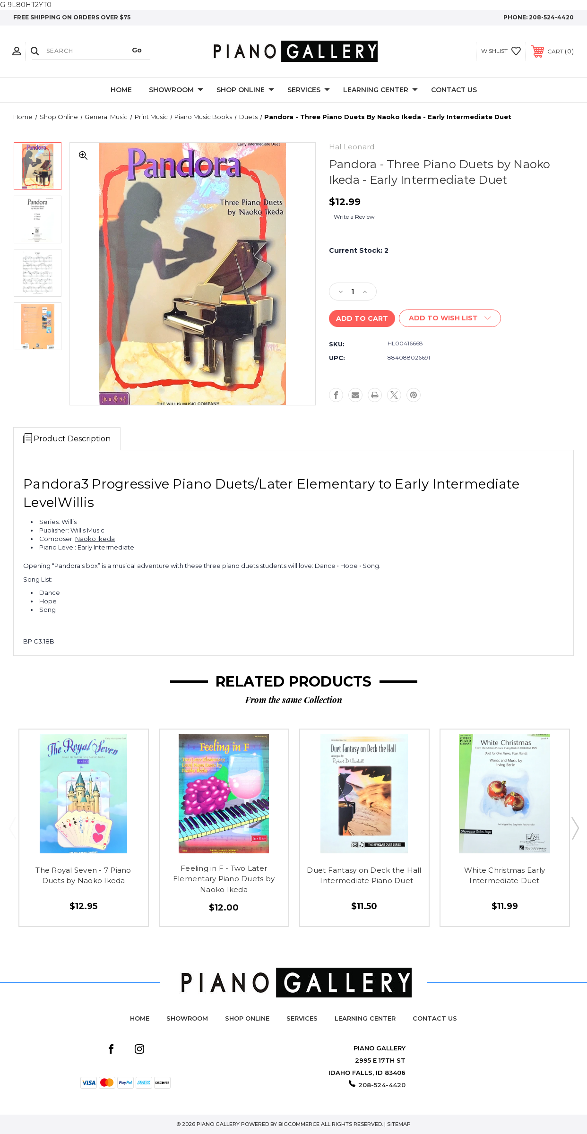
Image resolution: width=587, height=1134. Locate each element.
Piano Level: (57, 547)
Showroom (176, 90)
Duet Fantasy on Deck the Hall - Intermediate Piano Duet (364, 875)
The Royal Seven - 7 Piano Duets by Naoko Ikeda (83, 875)
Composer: (56, 538)
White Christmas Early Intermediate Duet (504, 875)
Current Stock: (358, 250)
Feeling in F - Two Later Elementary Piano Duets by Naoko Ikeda (224, 879)
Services (308, 90)
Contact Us (454, 90)
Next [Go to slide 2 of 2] (574, 828)
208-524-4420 (551, 17)
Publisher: (54, 530)
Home (121, 90)
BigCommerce (298, 1124)
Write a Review (354, 216)
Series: (49, 521)
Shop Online (245, 90)
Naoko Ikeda (95, 538)
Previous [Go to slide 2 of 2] (12, 828)
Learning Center (380, 90)
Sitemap (399, 1124)
